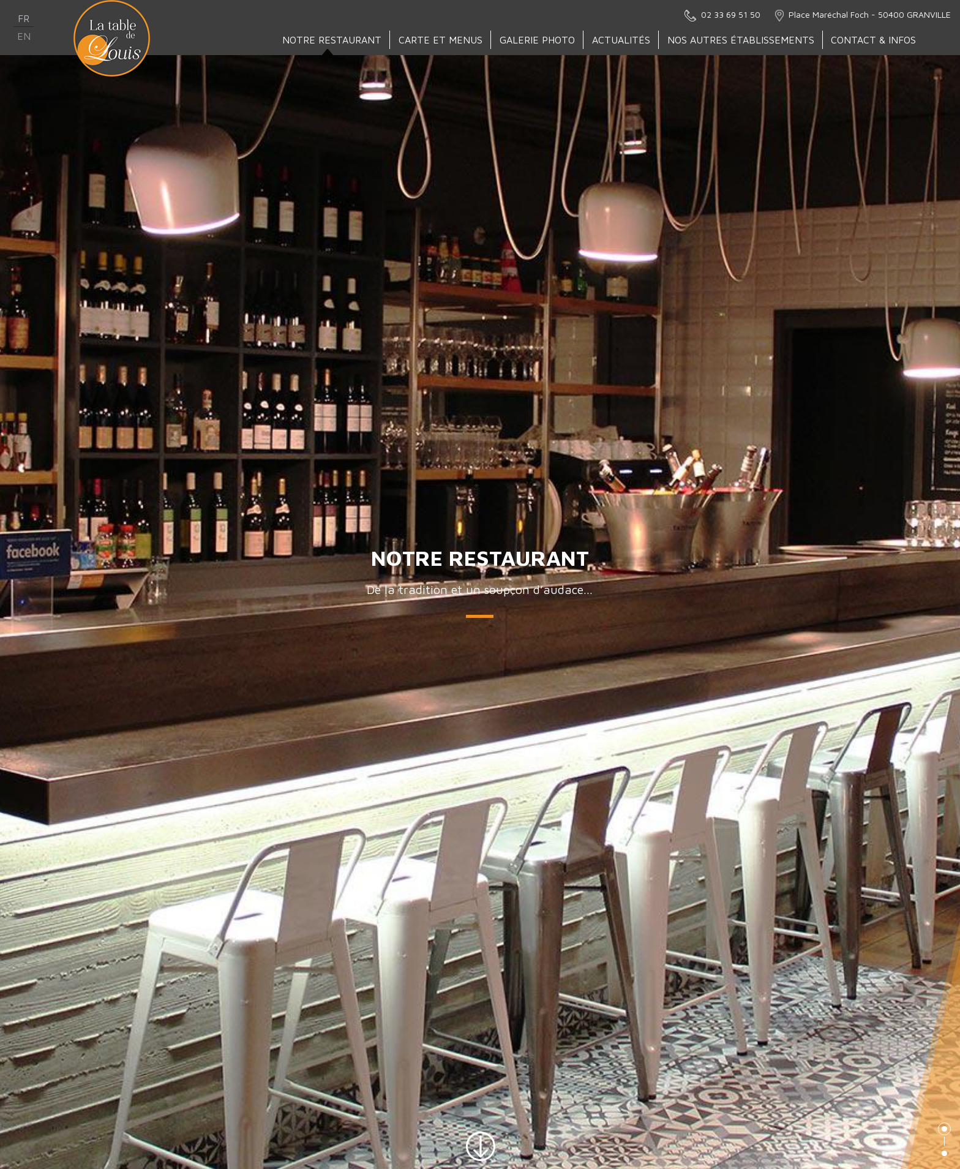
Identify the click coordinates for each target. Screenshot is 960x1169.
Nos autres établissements (741, 39)
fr (23, 18)
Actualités (622, 39)
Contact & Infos (874, 39)
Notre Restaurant (332, 39)
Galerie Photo (538, 39)
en (24, 36)
